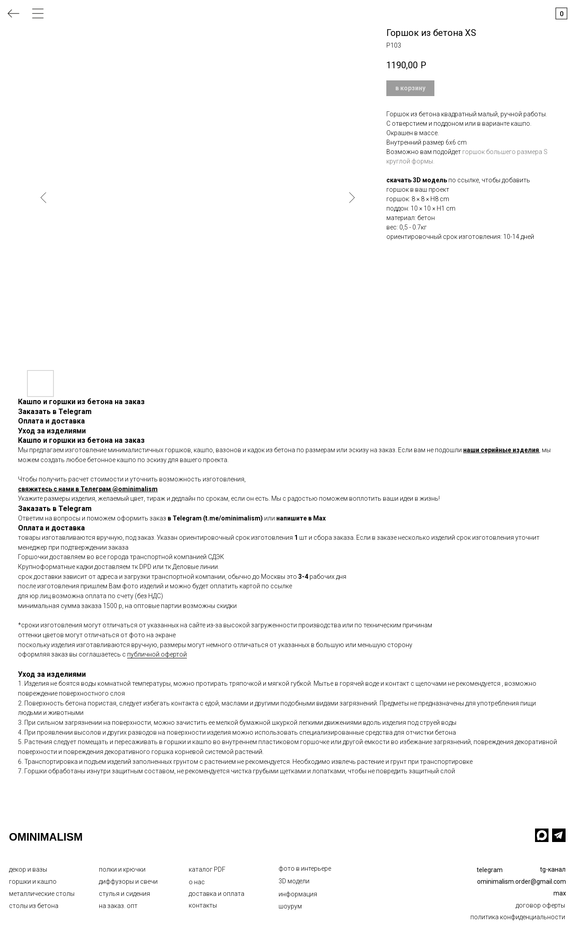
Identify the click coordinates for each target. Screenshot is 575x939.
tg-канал (553, 869)
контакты (203, 905)
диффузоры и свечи (128, 881)
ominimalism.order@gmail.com (521, 881)
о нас (197, 882)
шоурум (290, 906)
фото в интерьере (305, 868)
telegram (490, 869)
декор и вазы (28, 869)
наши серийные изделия (501, 450)
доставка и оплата (216, 893)
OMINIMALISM (46, 837)
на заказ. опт (118, 905)
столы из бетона (33, 905)
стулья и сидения (124, 893)
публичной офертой (157, 654)
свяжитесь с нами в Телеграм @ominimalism (88, 489)
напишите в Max (301, 518)
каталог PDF (207, 869)
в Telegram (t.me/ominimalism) (215, 518)
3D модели (294, 881)
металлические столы (42, 893)
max (559, 893)
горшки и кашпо (33, 881)
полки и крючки (122, 869)
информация (298, 894)
